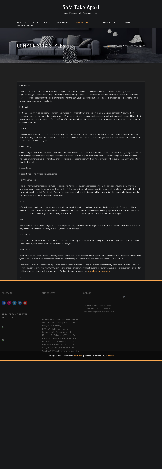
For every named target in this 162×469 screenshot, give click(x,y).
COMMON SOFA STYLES (85, 22)
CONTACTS (128, 22)
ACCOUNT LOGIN (25, 25)
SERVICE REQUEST (109, 22)
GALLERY (35, 22)
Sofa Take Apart (81, 7)
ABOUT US (22, 22)
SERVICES (48, 22)
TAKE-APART (63, 22)
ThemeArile (109, 356)
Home (108, 48)
